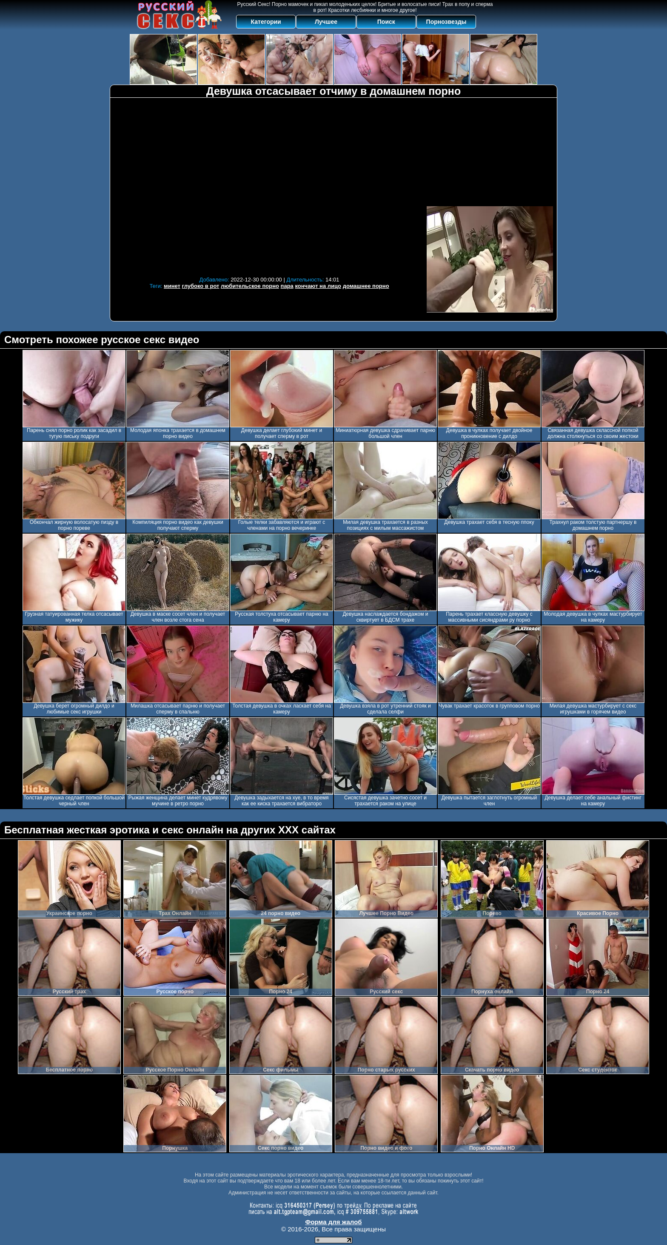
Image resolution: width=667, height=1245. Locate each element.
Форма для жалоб (333, 1221)
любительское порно (250, 286)
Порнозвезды (446, 21)
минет (172, 286)
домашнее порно (366, 286)
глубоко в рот (200, 286)
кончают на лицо (318, 286)
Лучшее (326, 21)
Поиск (386, 21)
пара (287, 286)
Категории (266, 21)
